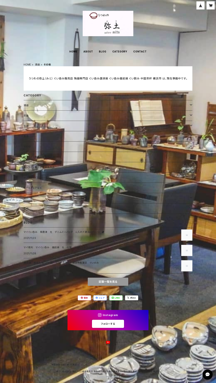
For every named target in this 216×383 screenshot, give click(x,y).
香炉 (26, 208)
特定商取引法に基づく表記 (64, 364)
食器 (26, 136)
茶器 (26, 115)
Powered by (108, 377)
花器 (26, 125)
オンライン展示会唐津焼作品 (39, 167)
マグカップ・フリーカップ (37, 177)
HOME (73, 51)
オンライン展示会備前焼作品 (39, 156)
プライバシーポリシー (36, 364)
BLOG (102, 51)
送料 (26, 198)
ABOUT (88, 51)
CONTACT (140, 51)
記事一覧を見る (108, 281)
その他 (27, 146)
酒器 (37, 64)
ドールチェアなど (33, 187)
